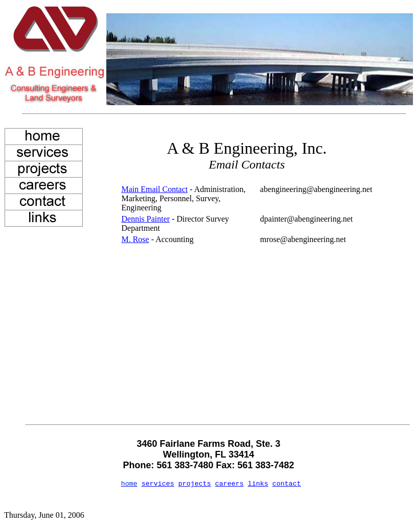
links (258, 484)
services (158, 484)
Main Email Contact (154, 189)
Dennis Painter (145, 218)
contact (286, 484)
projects (194, 484)
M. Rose (135, 239)
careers (229, 484)
